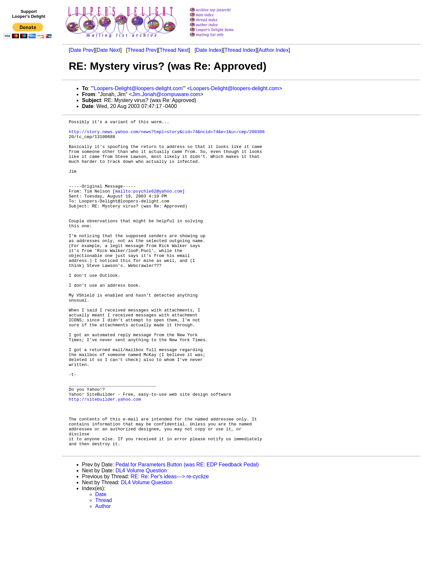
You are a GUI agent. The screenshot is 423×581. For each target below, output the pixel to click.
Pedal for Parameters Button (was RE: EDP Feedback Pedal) (187, 531)
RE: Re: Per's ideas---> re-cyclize (170, 543)
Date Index (208, 50)
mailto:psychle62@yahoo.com (148, 206)
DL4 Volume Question (141, 537)
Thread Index (239, 50)
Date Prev (82, 50)
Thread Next (174, 50)
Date (100, 560)
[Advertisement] (29, 177)
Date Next (108, 50)
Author (103, 572)
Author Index (274, 50)
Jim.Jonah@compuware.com (166, 94)
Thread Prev (142, 50)
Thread (103, 566)
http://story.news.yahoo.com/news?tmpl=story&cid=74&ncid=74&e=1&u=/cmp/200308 (167, 134)
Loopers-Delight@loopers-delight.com (138, 88)
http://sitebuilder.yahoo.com (105, 455)
